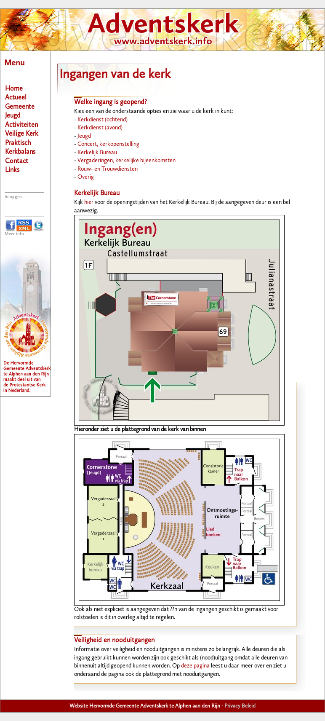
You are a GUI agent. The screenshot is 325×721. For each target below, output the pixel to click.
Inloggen (13, 197)
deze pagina (195, 666)
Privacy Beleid (240, 706)
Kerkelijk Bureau (97, 152)
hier (88, 202)
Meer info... (16, 234)
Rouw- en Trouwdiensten (107, 169)
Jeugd (84, 136)
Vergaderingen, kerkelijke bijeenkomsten (126, 160)
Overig (85, 177)
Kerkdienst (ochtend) (102, 120)
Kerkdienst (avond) (100, 128)
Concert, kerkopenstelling (108, 144)
